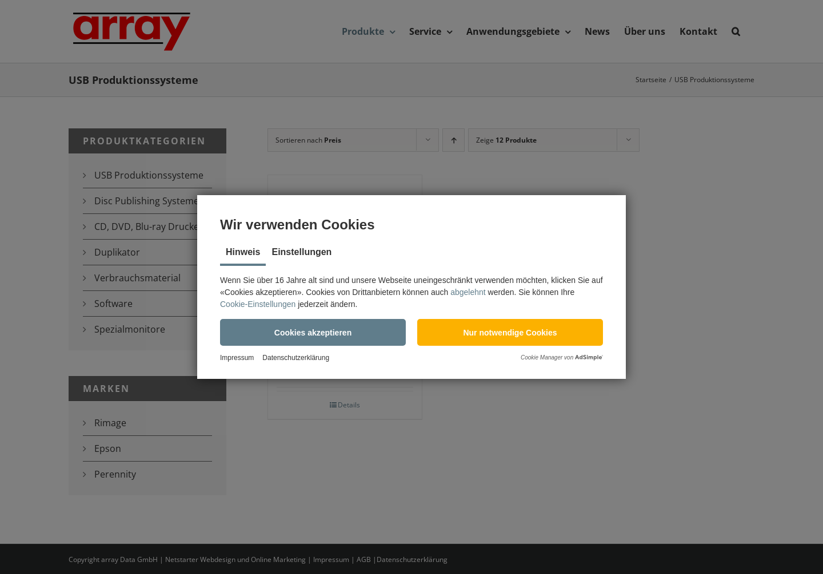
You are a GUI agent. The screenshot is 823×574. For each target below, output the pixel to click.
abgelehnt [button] (468, 292)
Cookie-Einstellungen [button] (257, 304)
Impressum (237, 358)
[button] (313, 332)
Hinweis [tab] (243, 252)
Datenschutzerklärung (295, 358)
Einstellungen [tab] (301, 252)
